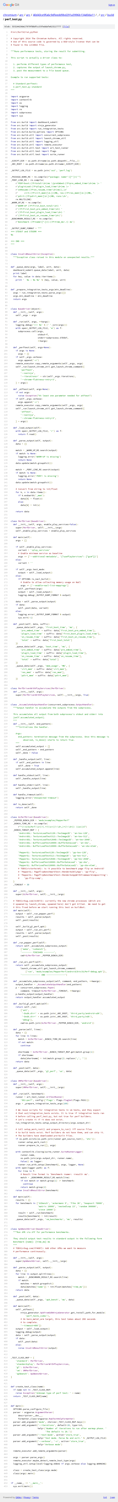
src (103, 15)
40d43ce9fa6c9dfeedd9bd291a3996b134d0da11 (64, 15)
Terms (35, 1497)
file (66, 26)
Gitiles (19, 1497)
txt (105, 1497)
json (112, 1497)
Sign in (111, 4)
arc (21, 15)
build (110, 15)
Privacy (26, 1497)
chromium (10, 15)
